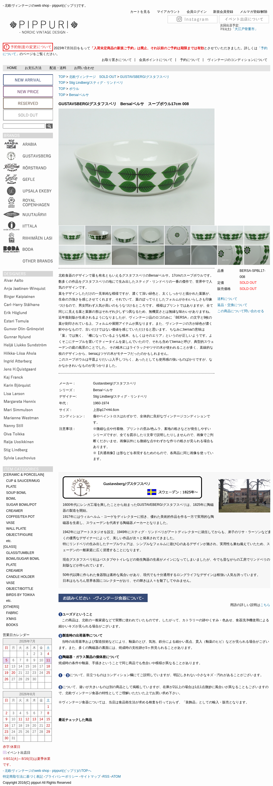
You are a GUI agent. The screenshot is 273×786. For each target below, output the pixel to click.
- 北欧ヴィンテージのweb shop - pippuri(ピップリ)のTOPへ (47, 771)
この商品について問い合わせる (240, 311)
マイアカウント (168, 12)
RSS (106, 776)
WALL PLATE (16, 529)
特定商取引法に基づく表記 (23, 776)
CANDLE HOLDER (20, 577)
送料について (227, 299)
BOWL (11, 499)
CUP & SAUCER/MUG (23, 481)
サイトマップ (91, 776)
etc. (8, 541)
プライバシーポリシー (61, 776)
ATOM (116, 776)
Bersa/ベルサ (79, 95)
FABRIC (12, 613)
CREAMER (14, 511)
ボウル (74, 89)
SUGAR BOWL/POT (21, 505)
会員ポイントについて (155, 60)
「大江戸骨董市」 (244, 29)
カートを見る (140, 12)
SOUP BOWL (16, 493)
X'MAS (11, 619)
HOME (12, 68)
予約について (190, 60)
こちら (265, 605)
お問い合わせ (84, 68)
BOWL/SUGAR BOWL (23, 559)
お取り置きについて (117, 60)
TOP (61, 77)
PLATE (11, 487)
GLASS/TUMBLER (20, 553)
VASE (10, 523)
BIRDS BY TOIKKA (20, 595)
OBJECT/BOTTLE (19, 589)
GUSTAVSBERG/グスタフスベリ (144, 77)
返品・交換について (232, 305)
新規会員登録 (223, 12)
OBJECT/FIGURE (19, 535)
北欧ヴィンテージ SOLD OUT (92, 77)
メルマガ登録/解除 (253, 12)
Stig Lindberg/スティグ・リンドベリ (96, 83)
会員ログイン (197, 12)
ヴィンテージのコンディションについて (237, 60)
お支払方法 (33, 68)
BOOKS (12, 625)
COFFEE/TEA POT (20, 517)
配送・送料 (58, 68)
